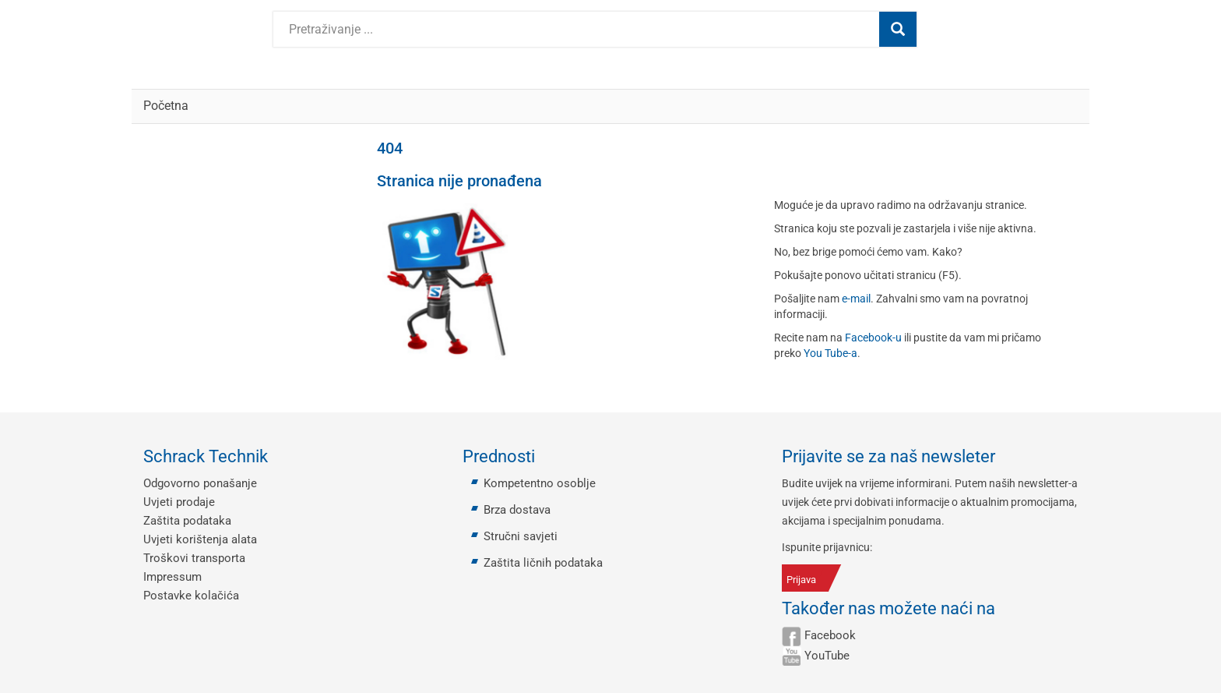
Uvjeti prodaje (179, 502)
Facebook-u (873, 337)
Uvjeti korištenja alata (200, 539)
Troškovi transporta (194, 558)
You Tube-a (830, 353)
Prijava (801, 579)
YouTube (827, 656)
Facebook (830, 635)
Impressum (172, 577)
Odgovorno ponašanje (200, 483)
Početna (165, 105)
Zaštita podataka (187, 521)
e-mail (856, 298)
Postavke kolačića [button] (191, 596)
